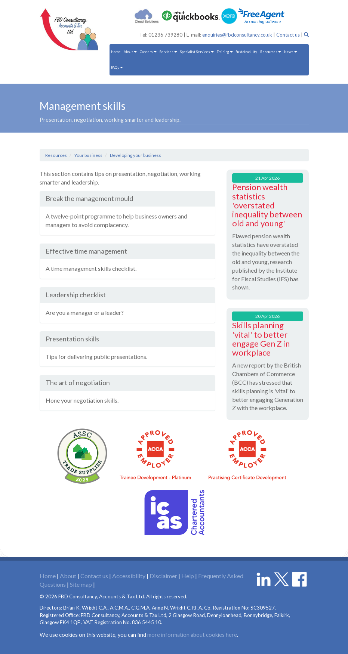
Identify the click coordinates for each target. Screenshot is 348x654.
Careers (148, 52)
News (290, 52)
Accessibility (128, 575)
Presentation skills (72, 339)
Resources (270, 52)
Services (168, 52)
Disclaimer (163, 575)
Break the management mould (89, 198)
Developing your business (135, 155)
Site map (81, 584)
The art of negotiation (78, 382)
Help (187, 575)
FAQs (117, 67)
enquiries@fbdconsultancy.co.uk (237, 35)
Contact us (288, 35)
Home (116, 52)
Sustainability (246, 52)
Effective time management (86, 251)
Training (225, 52)
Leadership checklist (76, 295)
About (130, 52)
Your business (88, 155)
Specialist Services (197, 52)
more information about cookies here (192, 635)
